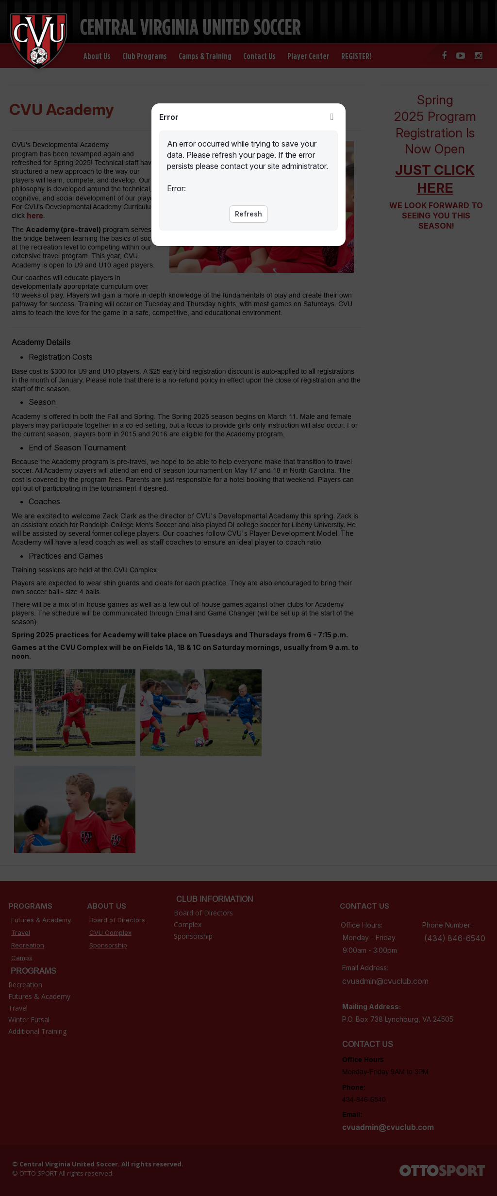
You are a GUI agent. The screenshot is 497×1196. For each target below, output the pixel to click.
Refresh (248, 214)
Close (332, 117)
